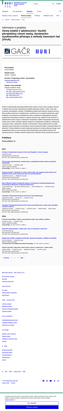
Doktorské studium (7, 311)
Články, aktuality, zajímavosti (9, 292)
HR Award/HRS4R (6, 355)
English (58, 3)
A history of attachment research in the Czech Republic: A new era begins (25, 152)
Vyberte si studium (6, 304)
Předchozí (5, 258)
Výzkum (5, 330)
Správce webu (5, 382)
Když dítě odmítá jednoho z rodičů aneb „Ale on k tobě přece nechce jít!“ (24, 228)
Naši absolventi (6, 357)
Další (22, 258)
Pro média (4, 290)
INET (6, 371)
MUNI (10, 371)
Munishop (4, 279)
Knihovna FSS (17, 371)
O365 (24, 371)
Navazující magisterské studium (10, 309)
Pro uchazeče (8, 300)
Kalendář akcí (5, 295)
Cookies (13, 382)
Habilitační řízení (48, 15)
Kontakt (4, 360)
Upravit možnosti (10, 401)
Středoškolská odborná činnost (10, 320)
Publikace (37, 15)
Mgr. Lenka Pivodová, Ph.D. (14, 97)
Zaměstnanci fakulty (7, 352)
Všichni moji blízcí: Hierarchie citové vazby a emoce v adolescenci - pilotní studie (27, 247)
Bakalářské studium (7, 306)
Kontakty (4, 341)
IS (2, 371)
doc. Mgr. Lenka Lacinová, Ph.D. (15, 91)
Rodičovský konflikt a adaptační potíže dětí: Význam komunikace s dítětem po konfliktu (29, 238)
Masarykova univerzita (13, 273)
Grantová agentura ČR (12, 80)
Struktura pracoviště (7, 350)
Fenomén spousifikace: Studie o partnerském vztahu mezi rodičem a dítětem (26, 219)
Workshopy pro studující (8, 325)
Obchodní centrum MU (8, 281)
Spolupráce (7, 316)
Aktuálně (6, 286)
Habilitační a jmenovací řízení (9, 338)
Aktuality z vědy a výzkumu (10, 15)
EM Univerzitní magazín (8, 276)
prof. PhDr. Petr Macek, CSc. (14, 93)
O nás (4, 346)
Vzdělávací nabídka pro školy (9, 322)
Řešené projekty (26, 15)
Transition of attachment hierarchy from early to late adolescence (22, 195)
